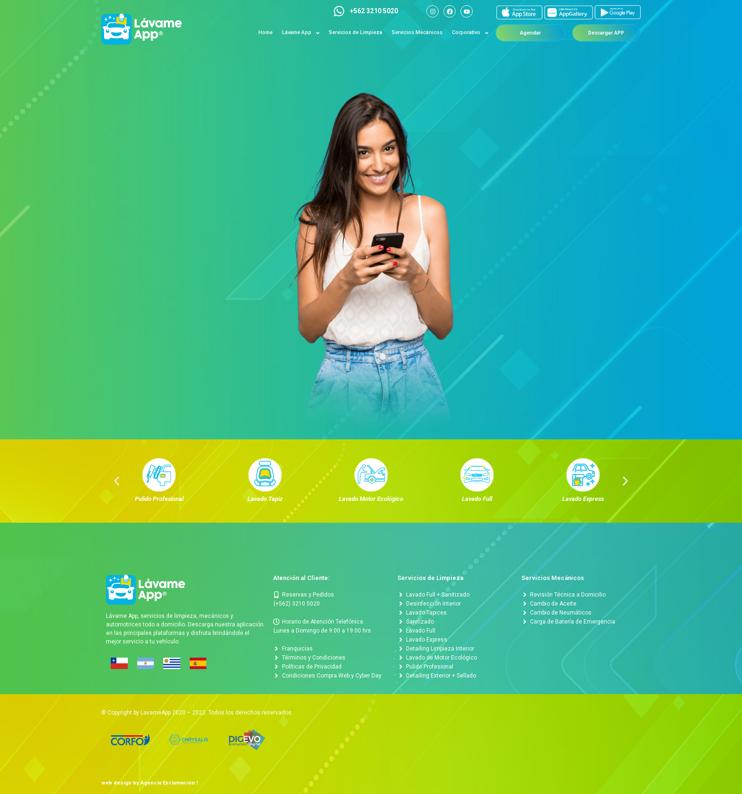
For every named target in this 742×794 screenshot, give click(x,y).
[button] (530, 33)
